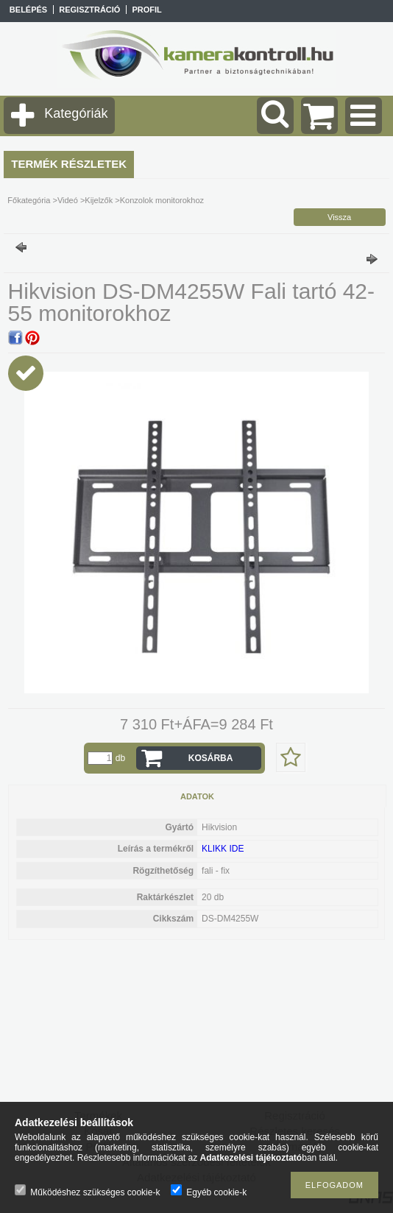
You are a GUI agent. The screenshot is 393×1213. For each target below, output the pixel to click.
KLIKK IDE (223, 849)
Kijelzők (99, 200)
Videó (67, 200)
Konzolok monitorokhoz (162, 200)
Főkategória (28, 200)
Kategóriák (75, 113)
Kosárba (210, 758)
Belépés (28, 9)
